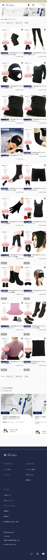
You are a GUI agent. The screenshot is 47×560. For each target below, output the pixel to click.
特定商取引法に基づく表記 (11, 521)
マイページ (6, 475)
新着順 (26, 22)
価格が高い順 (19, 22)
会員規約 (5, 511)
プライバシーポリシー (9, 506)
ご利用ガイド (7, 495)
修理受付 (28, 480)
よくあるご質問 (30, 469)
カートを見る (7, 469)
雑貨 (6, 19)
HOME (2, 19)
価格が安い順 (10, 22)
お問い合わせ (29, 475)
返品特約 (5, 516)
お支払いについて (8, 500)
